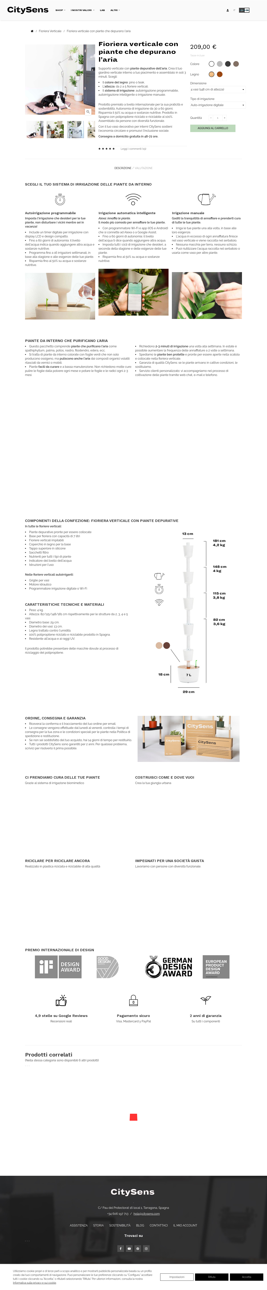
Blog (140, 1223)
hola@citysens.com (147, 1211)
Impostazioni (176, 1277)
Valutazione (145, 166)
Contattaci (159, 1223)
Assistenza (79, 1223)
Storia (98, 1223)
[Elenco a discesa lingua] (234, 10)
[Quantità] (217, 118)
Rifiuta (211, 1277)
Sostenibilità (120, 1223)
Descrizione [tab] (121, 166)
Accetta (246, 1277)
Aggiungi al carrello (213, 128)
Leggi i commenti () (133, 148)
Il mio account (185, 1223)
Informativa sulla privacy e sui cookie (34, 1282)
